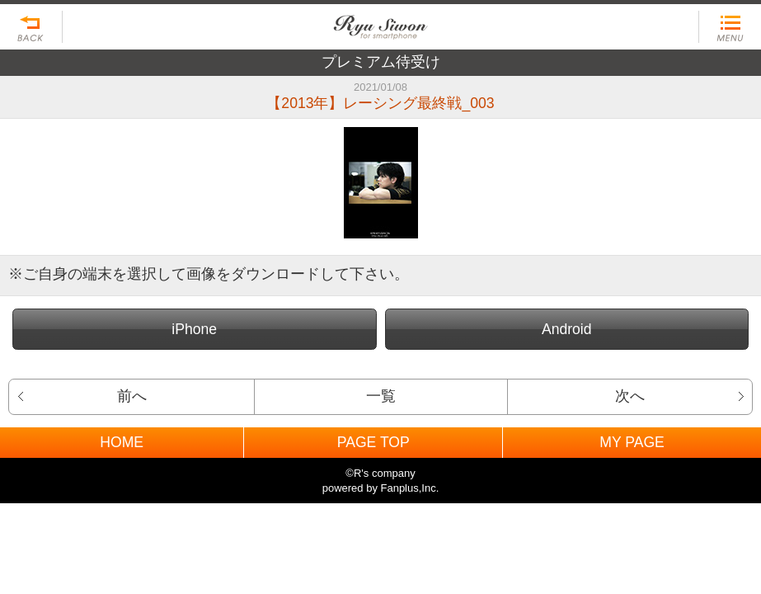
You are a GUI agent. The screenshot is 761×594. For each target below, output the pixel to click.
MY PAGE (632, 442)
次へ (630, 396)
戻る (31, 26)
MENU (729, 26)
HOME (121, 442)
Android (567, 329)
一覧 (381, 396)
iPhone (194, 329)
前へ (132, 396)
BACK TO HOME (380, 22)
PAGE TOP (373, 442)
